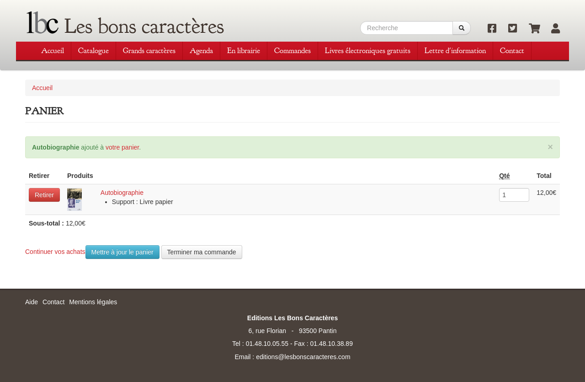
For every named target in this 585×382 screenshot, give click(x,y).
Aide (31, 302)
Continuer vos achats (55, 251)
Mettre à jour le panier (122, 252)
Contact (512, 50)
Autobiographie (122, 192)
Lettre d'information (455, 50)
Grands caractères (149, 50)
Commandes (292, 50)
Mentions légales (93, 302)
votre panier (122, 147)
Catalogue (93, 50)
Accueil (52, 50)
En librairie (243, 50)
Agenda (201, 50)
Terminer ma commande (201, 252)
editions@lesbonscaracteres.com (303, 356)
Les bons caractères (144, 26)
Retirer (44, 195)
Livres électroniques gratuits (367, 50)
